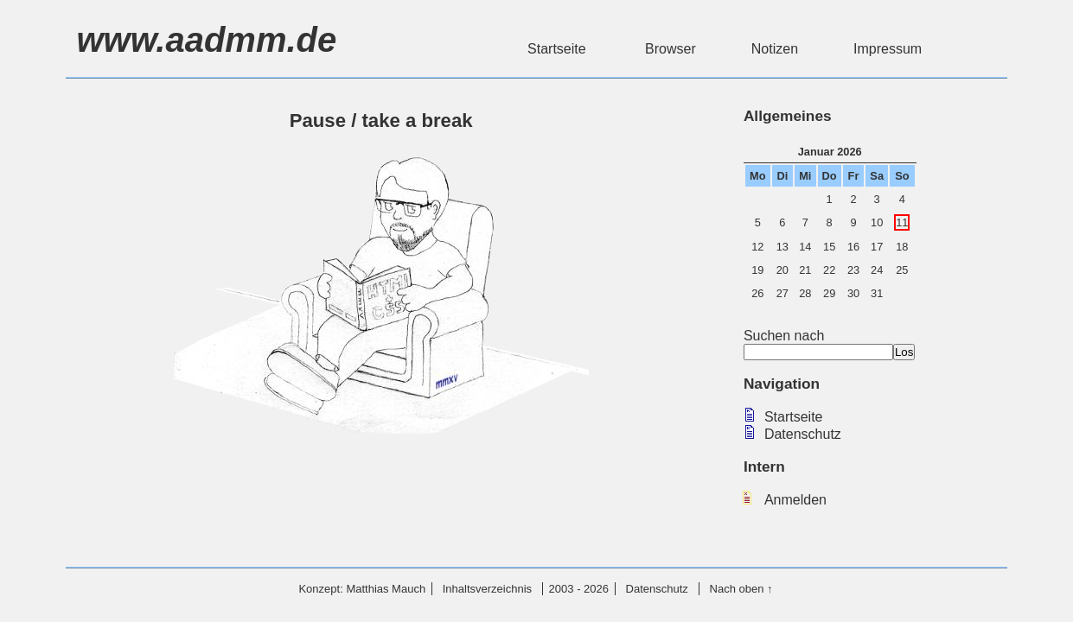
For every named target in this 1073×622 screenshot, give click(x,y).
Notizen (774, 48)
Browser (670, 48)
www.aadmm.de (206, 40)
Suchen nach (818, 343)
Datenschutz (802, 434)
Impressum (887, 48)
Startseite (558, 48)
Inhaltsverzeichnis (487, 588)
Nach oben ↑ (741, 588)
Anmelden (795, 499)
